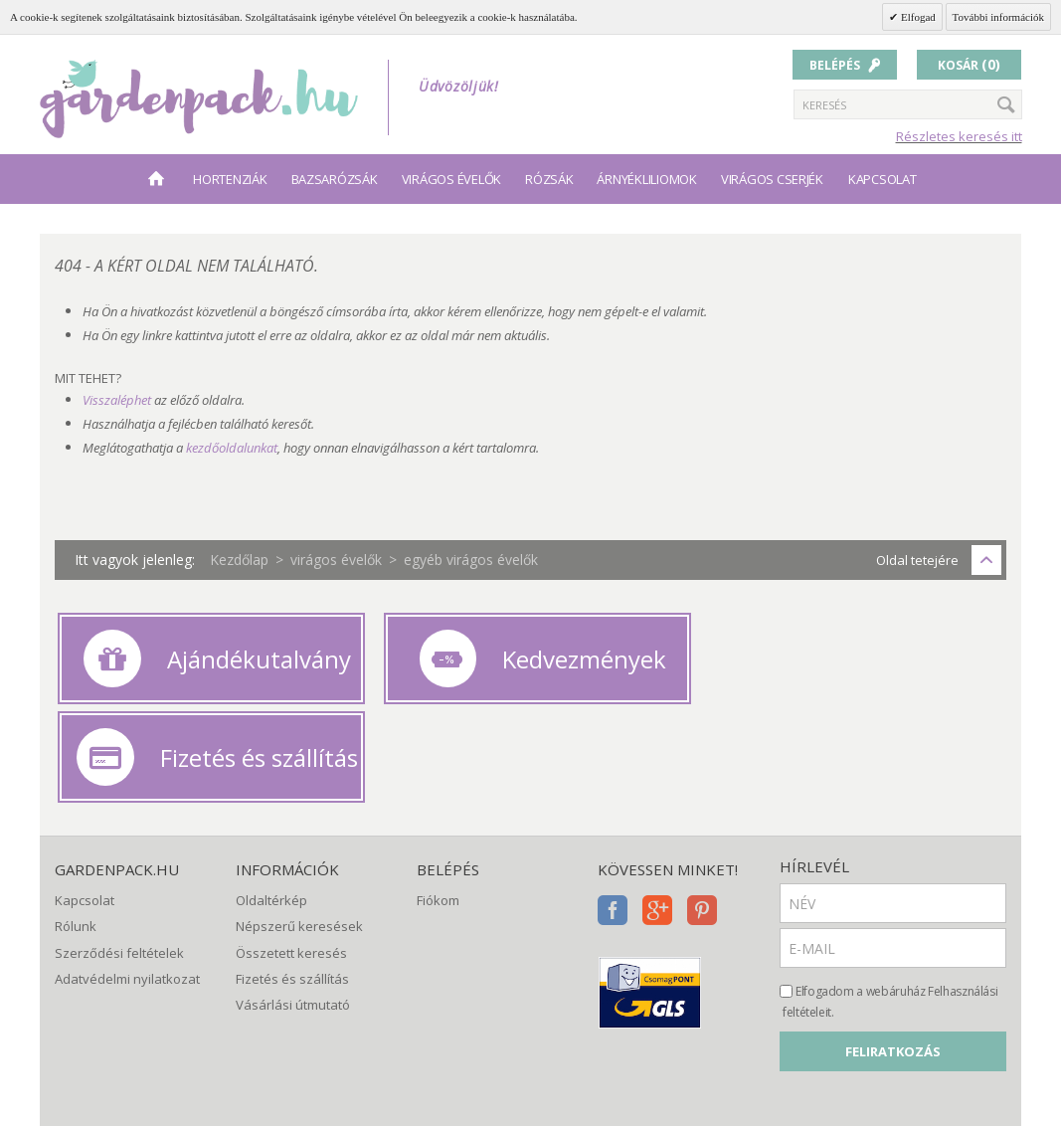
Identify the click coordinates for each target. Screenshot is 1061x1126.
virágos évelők (451, 179)
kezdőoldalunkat (231, 448)
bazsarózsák (334, 179)
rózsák (549, 179)
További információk (998, 17)
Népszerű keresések (299, 824)
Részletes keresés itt (959, 136)
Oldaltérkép (271, 798)
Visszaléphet (117, 400)
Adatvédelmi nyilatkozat (127, 876)
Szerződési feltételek (119, 849)
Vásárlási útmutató (293, 902)
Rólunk (75, 824)
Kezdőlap (239, 559)
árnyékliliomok (646, 179)
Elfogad (917, 17)
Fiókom (438, 798)
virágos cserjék (772, 179)
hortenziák (229, 179)
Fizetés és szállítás (292, 876)
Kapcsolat (882, 179)
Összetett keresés (291, 849)
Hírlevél (814, 764)
